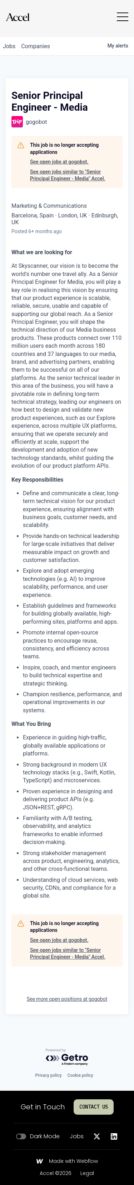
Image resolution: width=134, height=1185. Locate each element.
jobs (9, 46)
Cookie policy (80, 1075)
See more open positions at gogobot (67, 999)
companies (35, 46)
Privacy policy (48, 1075)
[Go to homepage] (17, 16)
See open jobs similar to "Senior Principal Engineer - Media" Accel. (67, 175)
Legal (87, 1173)
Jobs (77, 1136)
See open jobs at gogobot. (59, 162)
